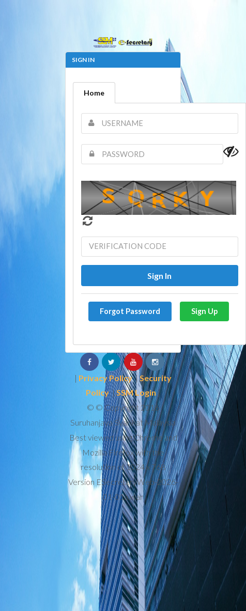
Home (94, 92)
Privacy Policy (105, 378)
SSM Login (136, 392)
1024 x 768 (145, 467)
